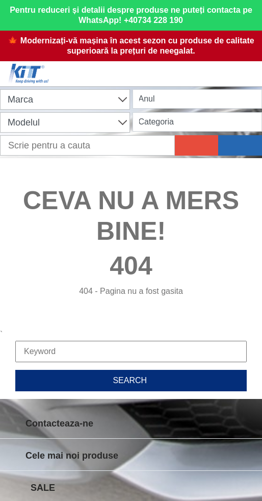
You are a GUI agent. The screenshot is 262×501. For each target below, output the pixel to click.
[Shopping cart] (133, 67)
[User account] (191, 67)
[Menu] (249, 67)
